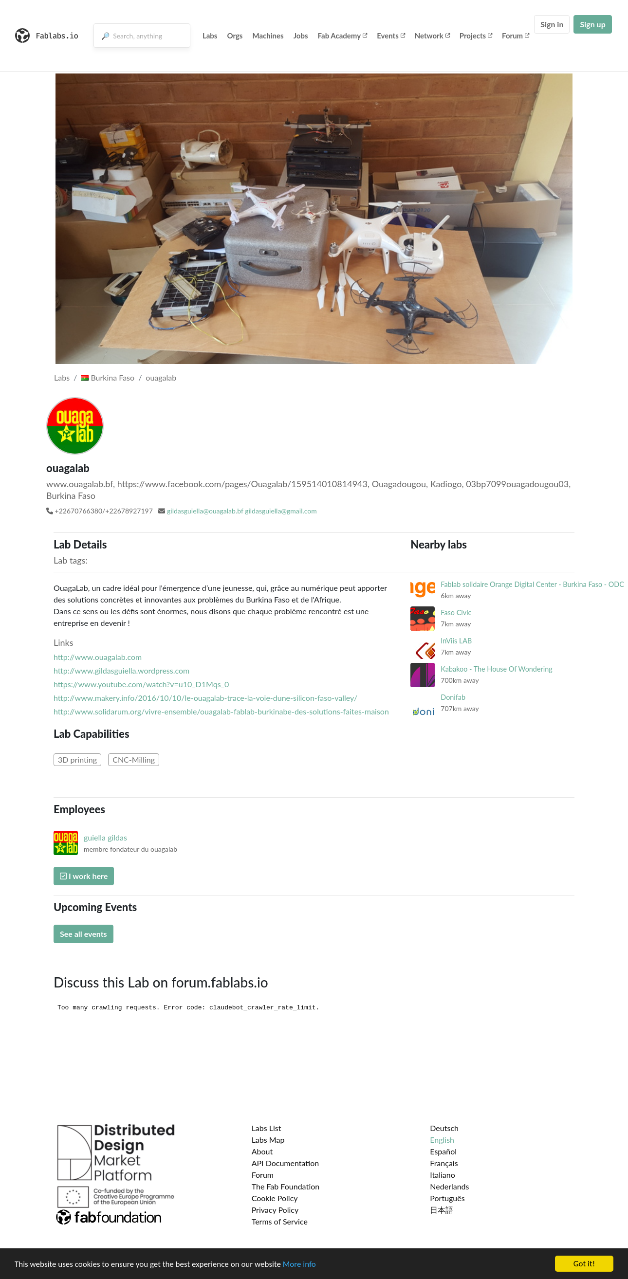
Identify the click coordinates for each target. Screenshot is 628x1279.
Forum (515, 35)
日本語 (441, 1209)
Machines (267, 35)
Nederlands (449, 1186)
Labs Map (268, 1139)
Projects (476, 35)
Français (444, 1163)
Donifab (453, 697)
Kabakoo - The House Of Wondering (496, 669)
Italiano (442, 1174)
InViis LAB (456, 641)
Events (391, 35)
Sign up (592, 24)
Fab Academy (343, 35)
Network (432, 35)
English (442, 1139)
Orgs (234, 35)
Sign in (551, 24)
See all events (83, 933)
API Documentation (285, 1163)
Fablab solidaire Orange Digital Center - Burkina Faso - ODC (532, 584)
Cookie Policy (275, 1198)
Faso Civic (456, 612)
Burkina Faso (107, 377)
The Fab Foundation (286, 1186)
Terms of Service (280, 1221)
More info (299, 1265)
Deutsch (444, 1128)
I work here (84, 875)
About (262, 1151)
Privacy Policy (275, 1209)
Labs (210, 35)
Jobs (301, 35)
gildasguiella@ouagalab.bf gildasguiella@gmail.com (242, 511)
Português (447, 1198)
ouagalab (161, 377)
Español (443, 1151)
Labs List (266, 1128)
